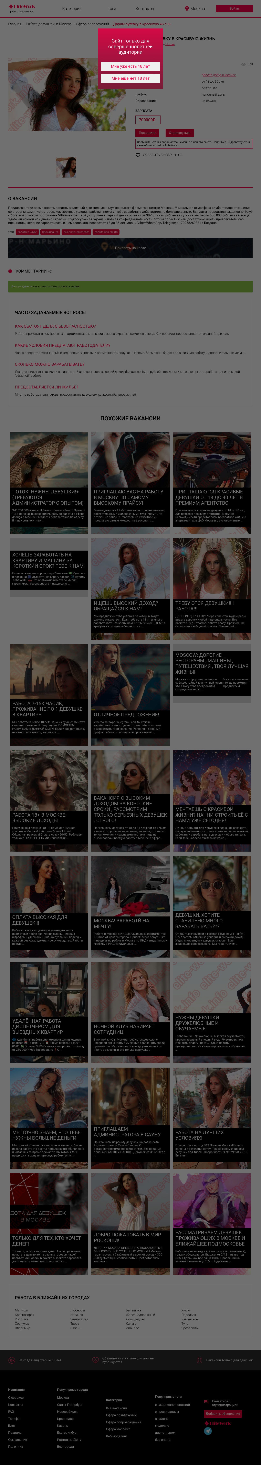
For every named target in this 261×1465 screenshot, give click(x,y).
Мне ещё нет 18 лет (131, 78)
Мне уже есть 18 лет (130, 66)
